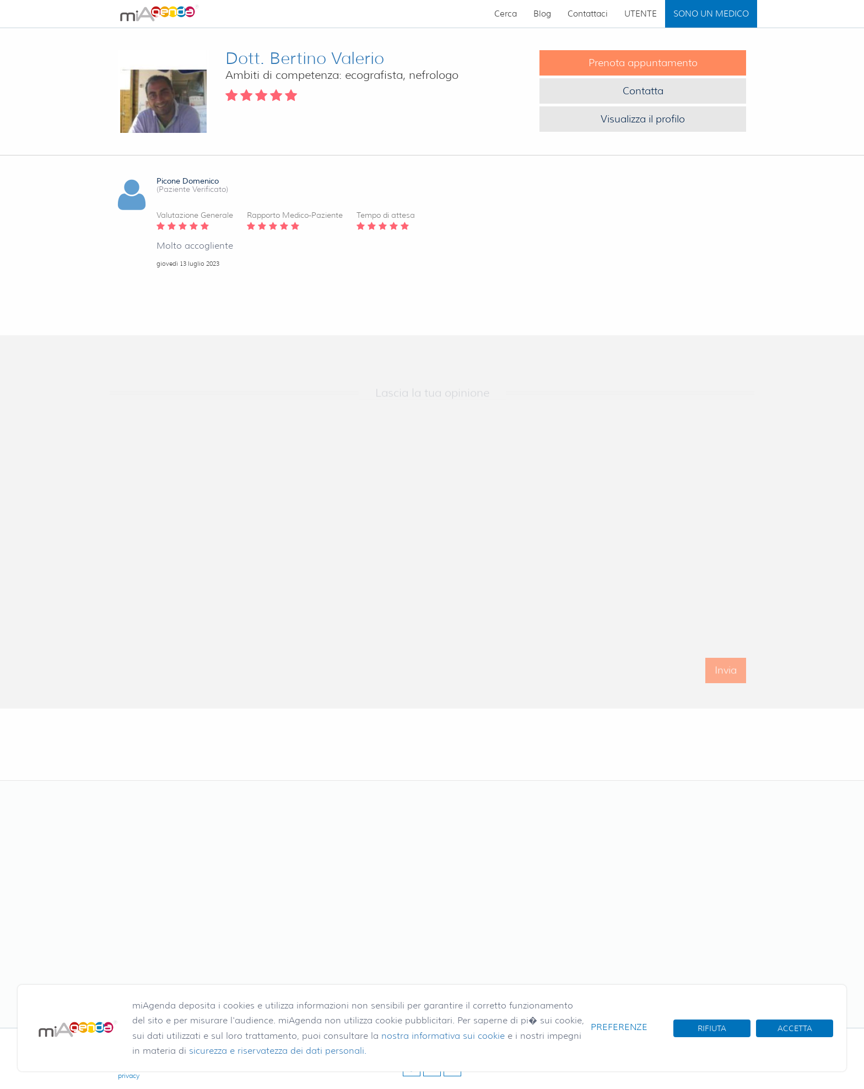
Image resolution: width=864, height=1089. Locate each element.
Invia (726, 679)
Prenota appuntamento (643, 63)
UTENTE (640, 14)
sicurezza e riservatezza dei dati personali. (277, 1050)
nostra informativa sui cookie (443, 1036)
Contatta (643, 91)
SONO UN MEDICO (711, 14)
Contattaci (588, 14)
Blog (542, 14)
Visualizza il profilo (643, 119)
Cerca (505, 14)
